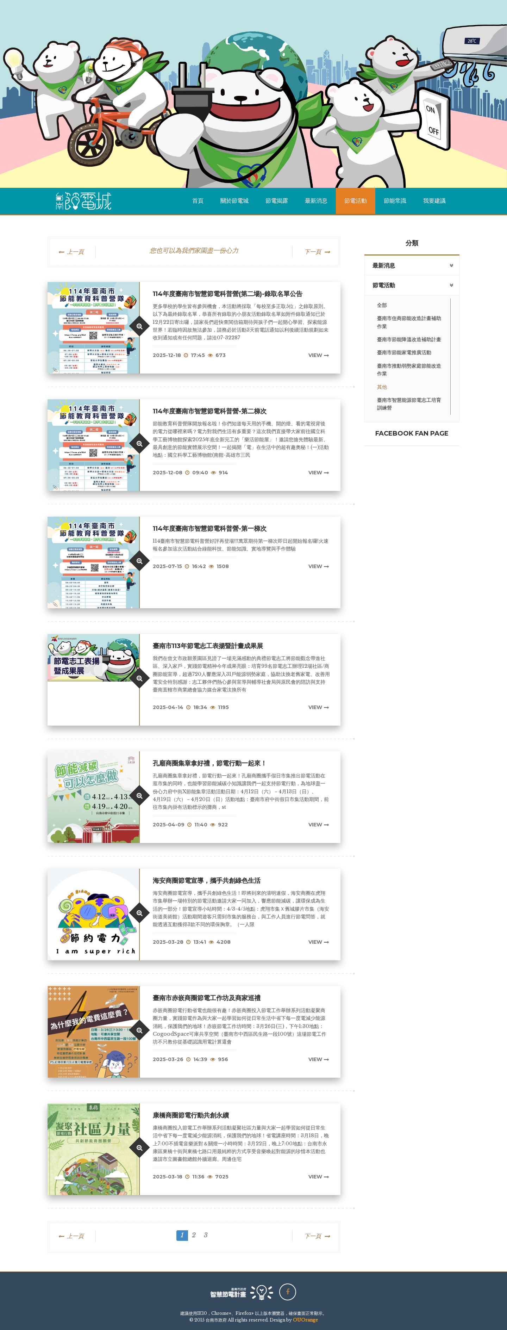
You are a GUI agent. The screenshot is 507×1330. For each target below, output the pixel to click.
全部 (382, 305)
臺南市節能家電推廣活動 (404, 352)
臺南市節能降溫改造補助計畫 (409, 339)
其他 (382, 387)
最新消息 (316, 200)
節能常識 (395, 200)
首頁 (198, 200)
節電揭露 (276, 200)
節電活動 (355, 200)
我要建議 (434, 200)
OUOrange (305, 1320)
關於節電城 (234, 200)
